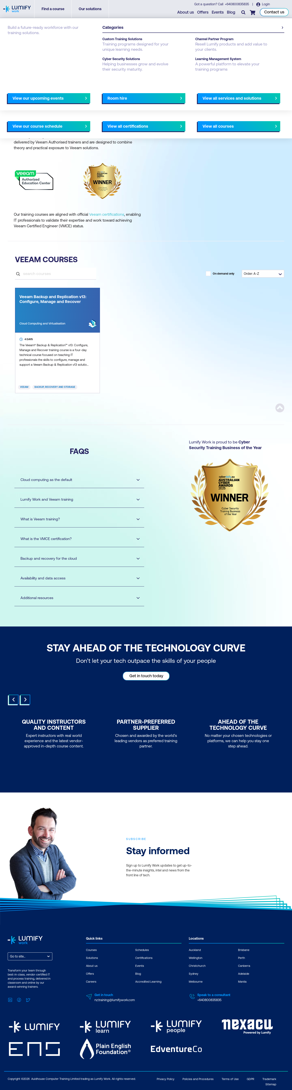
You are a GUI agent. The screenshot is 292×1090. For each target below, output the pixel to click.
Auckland (195, 949)
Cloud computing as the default (76, 479)
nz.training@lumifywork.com (114, 1000)
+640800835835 (237, 4)
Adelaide (243, 973)
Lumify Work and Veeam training (76, 499)
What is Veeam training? (76, 519)
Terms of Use (230, 1078)
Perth (241, 957)
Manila (242, 981)
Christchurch (197, 965)
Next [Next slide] (25, 699)
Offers (203, 12)
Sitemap (270, 1083)
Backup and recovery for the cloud (76, 558)
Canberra (244, 965)
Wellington (195, 957)
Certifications (143, 957)
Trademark (269, 1078)
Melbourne (196, 981)
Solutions (92, 957)
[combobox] (10, 956)
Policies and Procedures (198, 1078)
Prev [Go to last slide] (13, 699)
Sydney (193, 973)
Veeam (24, 387)
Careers (91, 981)
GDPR (250, 1078)
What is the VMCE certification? (76, 538)
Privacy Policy (165, 1078)
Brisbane (243, 949)
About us (185, 12)
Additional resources (76, 597)
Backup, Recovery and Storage (54, 387)
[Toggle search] (244, 12)
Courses (14, 39)
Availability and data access (76, 578)
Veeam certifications (106, 214)
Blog (231, 12)
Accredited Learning (148, 981)
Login (265, 4)
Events (218, 12)
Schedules (142, 949)
